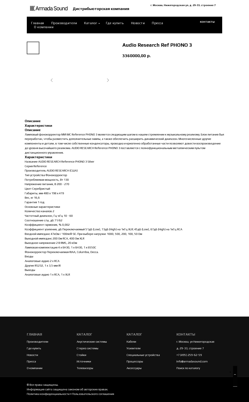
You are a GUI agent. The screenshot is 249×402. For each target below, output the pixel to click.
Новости (138, 23)
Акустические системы (92, 341)
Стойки (81, 355)
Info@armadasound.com (192, 361)
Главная (37, 23)
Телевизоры (85, 368)
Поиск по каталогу (188, 368)
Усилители (134, 348)
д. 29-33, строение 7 (190, 348)
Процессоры (135, 361)
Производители (64, 23)
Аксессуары (134, 368)
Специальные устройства (143, 355)
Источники (84, 361)
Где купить (115, 23)
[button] (235, 376)
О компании (43, 27)
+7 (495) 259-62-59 (189, 355)
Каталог (90, 23)
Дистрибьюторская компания (102, 8)
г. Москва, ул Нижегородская (195, 341)
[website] (188, 25)
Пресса (157, 23)
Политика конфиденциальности (48, 394)
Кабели (131, 341)
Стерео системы (87, 348)
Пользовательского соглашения (93, 394)
